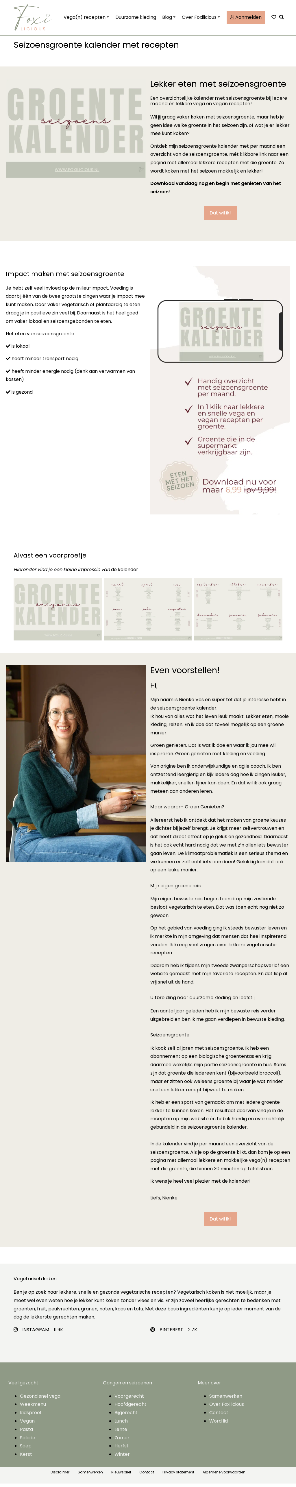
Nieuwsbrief (121, 1475)
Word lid (218, 1424)
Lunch (121, 1424)
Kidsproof (31, 1416)
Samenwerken (225, 1399)
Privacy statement (178, 1475)
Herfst (121, 1449)
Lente (120, 1432)
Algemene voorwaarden (224, 1475)
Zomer (122, 1441)
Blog (167, 19)
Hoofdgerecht (130, 1407)
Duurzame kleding (135, 19)
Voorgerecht (129, 1399)
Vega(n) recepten (85, 19)
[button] (283, 19)
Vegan (27, 1424)
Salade (27, 1441)
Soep (26, 1449)
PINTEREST (171, 1333)
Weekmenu (33, 1407)
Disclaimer (60, 1475)
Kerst (26, 1457)
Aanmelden (246, 19)
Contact (218, 1416)
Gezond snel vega (40, 1399)
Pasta (26, 1432)
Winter (122, 1457)
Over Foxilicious (199, 19)
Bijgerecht (126, 1416)
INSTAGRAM (35, 1333)
